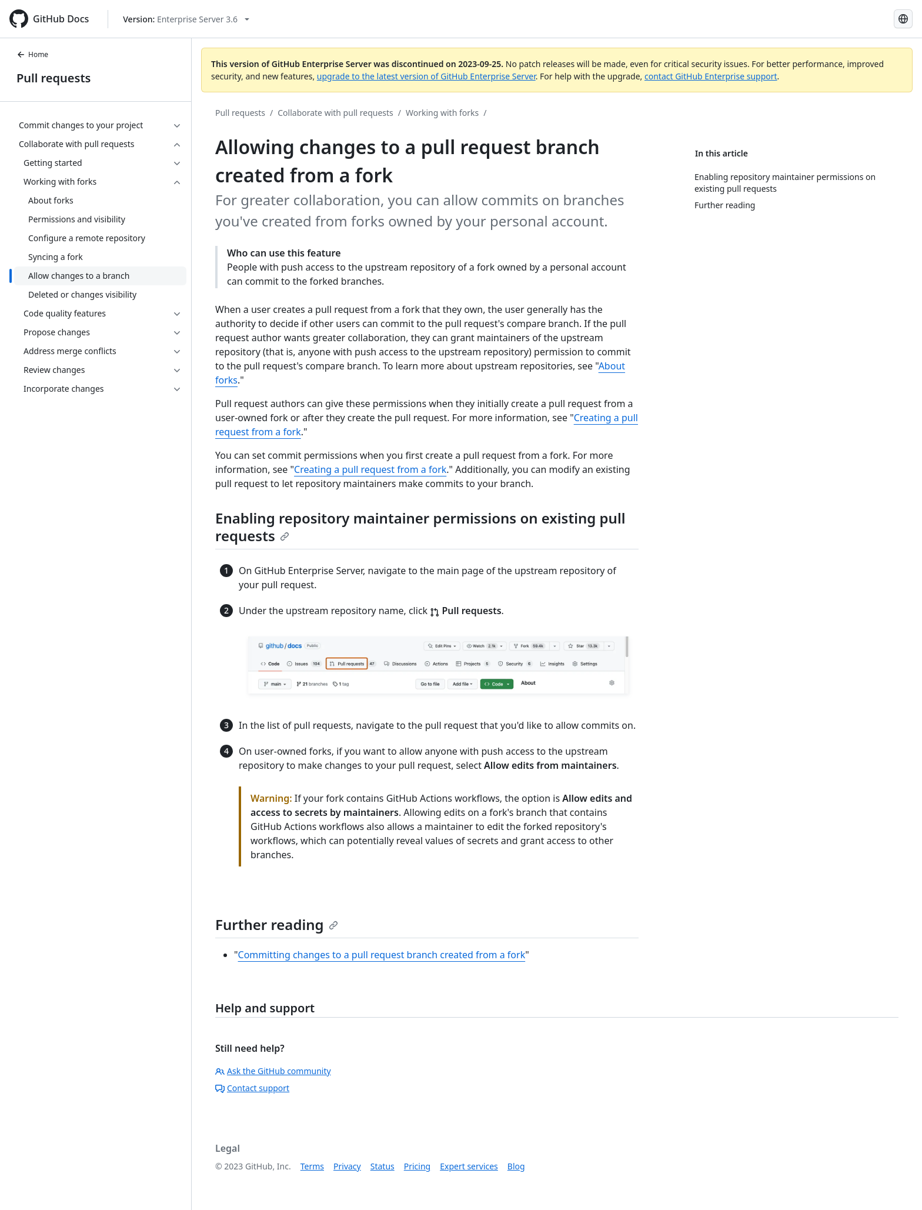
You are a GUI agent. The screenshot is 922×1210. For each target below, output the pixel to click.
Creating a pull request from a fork (370, 469)
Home (32, 54)
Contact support (252, 1088)
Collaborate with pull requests (335, 112)
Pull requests (53, 78)
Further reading (276, 924)
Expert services (469, 1166)
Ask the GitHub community (273, 1070)
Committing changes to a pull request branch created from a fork (382, 954)
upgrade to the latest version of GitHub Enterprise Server (426, 76)
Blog (516, 1166)
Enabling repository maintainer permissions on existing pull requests (420, 526)
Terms (312, 1166)
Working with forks (442, 112)
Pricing (417, 1166)
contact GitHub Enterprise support (710, 76)
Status (382, 1166)
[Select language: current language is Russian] (903, 18)
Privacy (347, 1166)
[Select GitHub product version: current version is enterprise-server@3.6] (186, 19)
